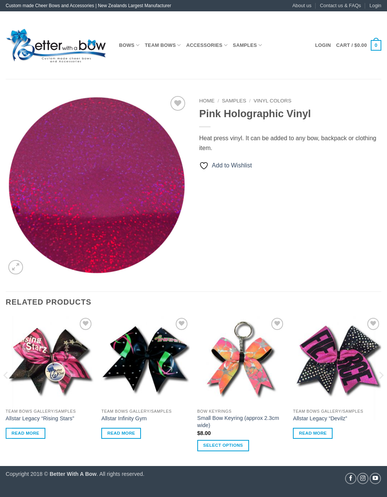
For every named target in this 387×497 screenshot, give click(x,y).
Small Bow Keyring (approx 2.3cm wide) (238, 421)
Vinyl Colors (272, 101)
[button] (375, 5)
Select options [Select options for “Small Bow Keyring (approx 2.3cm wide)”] (223, 445)
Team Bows (163, 45)
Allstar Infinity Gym (124, 418)
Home (207, 101)
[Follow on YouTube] (375, 478)
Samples (247, 45)
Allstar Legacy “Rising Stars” (40, 418)
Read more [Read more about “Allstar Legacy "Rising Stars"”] (26, 433)
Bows (129, 45)
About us (302, 5)
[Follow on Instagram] (362, 478)
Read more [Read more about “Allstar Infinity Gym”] (121, 433)
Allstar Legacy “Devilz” (320, 418)
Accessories (207, 45)
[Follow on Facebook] (350, 478)
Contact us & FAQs (340, 5)
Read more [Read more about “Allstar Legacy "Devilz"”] (313, 433)
